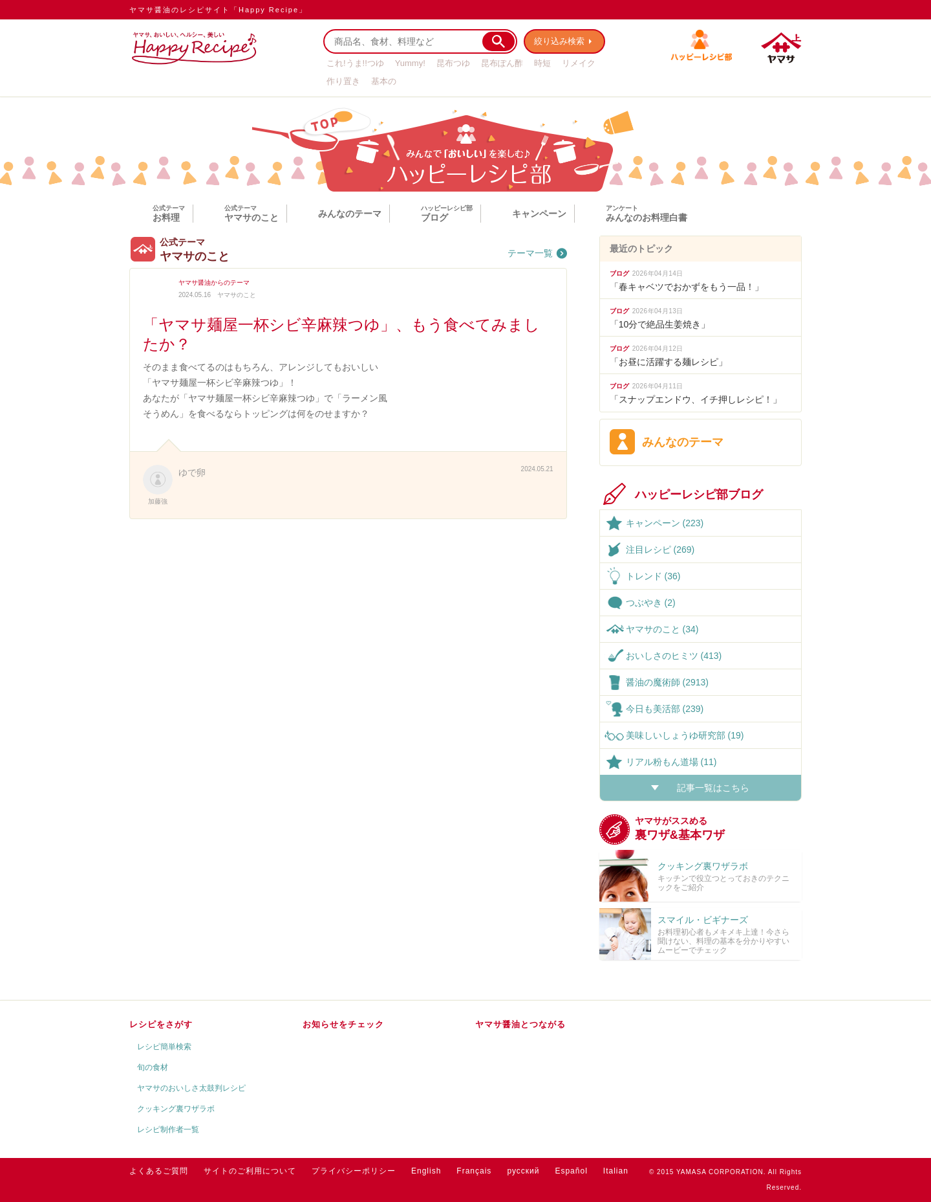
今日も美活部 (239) (665, 709)
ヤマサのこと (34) (662, 629)
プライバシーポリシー (354, 1170)
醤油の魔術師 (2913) (667, 682)
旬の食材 (152, 1067)
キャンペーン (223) (665, 523)
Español (571, 1170)
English (426, 1170)
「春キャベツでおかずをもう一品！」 (687, 287)
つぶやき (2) (651, 602)
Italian (615, 1170)
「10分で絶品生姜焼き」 (660, 324)
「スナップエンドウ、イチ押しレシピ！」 (696, 399)
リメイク (578, 63)
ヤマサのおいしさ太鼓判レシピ (191, 1088)
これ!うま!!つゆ (355, 63)
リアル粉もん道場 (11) (671, 762)
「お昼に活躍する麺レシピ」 (668, 362)
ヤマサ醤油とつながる (520, 1024)
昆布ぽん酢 (502, 63)
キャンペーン (539, 213)
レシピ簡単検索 (164, 1046)
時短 (542, 63)
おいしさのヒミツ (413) (674, 656)
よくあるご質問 (158, 1170)
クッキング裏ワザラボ (176, 1108)
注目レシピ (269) (660, 549)
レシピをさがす (161, 1024)
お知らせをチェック (343, 1024)
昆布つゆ (453, 63)
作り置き (343, 81)
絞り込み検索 (560, 41)
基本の (383, 81)
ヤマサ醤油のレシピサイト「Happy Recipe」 (218, 10)
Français (473, 1170)
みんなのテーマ (349, 213)
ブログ (619, 273)
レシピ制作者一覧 (168, 1129)
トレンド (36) (653, 576)
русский (523, 1170)
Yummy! (410, 63)
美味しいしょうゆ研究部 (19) (685, 735)
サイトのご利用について (250, 1170)
